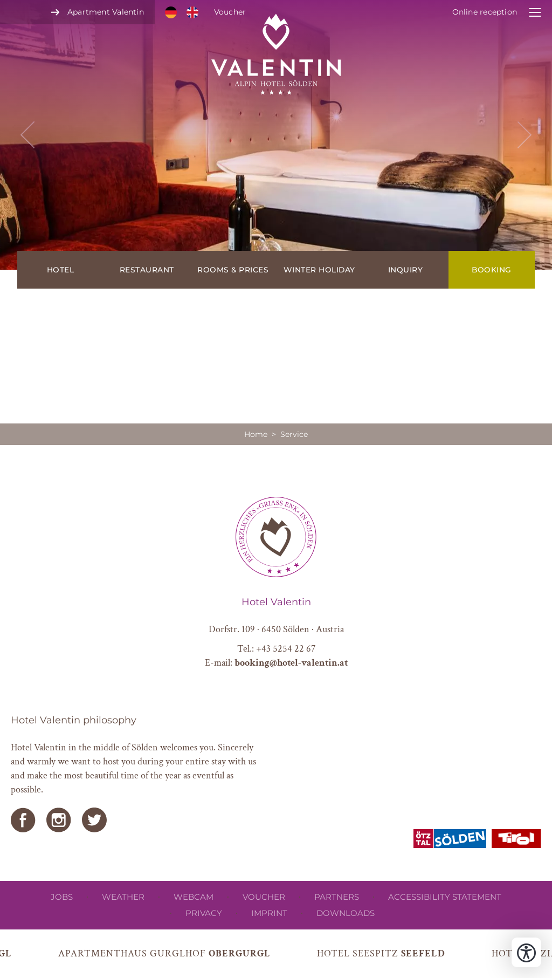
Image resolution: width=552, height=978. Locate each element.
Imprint (269, 913)
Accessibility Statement (444, 897)
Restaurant (147, 269)
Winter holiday (319, 269)
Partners (336, 897)
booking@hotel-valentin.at (291, 662)
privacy (203, 913)
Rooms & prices (232, 269)
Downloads (345, 913)
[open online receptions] (496, 12)
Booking (492, 269)
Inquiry (405, 269)
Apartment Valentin (105, 12)
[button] (276, 135)
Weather (123, 897)
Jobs (62, 897)
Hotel (60, 269)
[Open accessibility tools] (526, 952)
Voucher (230, 12)
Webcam (193, 897)
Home (255, 434)
